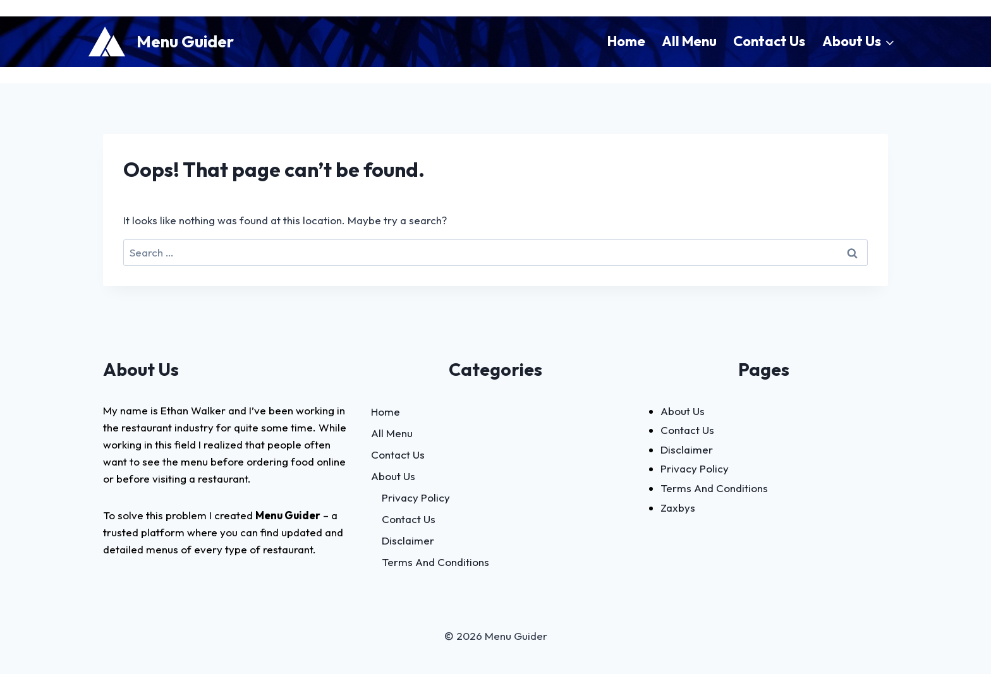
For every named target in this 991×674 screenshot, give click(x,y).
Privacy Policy (416, 497)
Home (626, 41)
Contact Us (769, 41)
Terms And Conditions (435, 562)
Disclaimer (408, 540)
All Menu (689, 41)
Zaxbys (677, 507)
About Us (393, 476)
